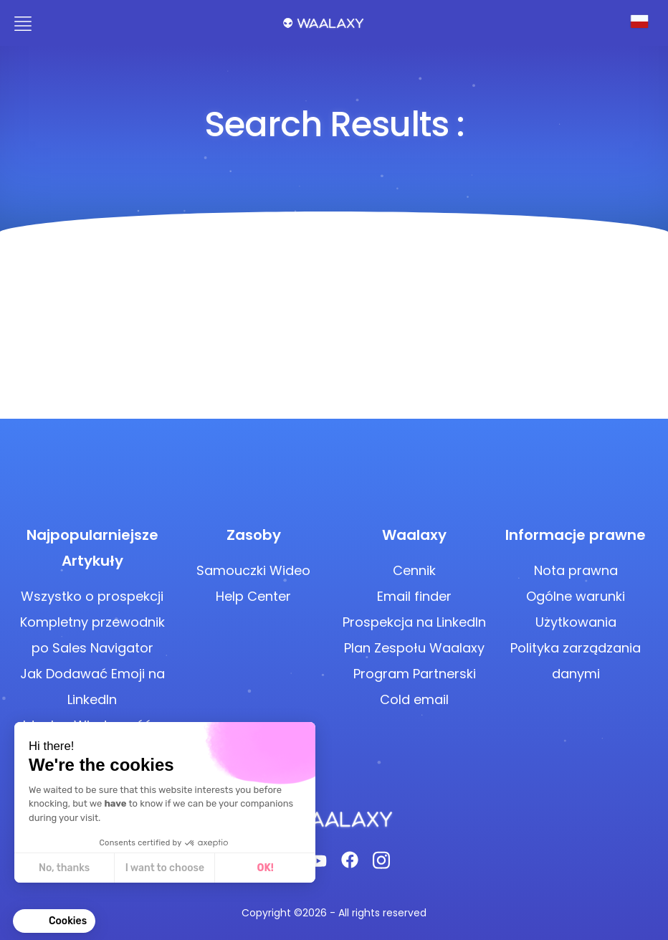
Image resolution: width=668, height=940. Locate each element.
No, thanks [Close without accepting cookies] (64, 868)
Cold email (414, 699)
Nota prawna (576, 570)
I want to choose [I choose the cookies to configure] (164, 868)
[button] (54, 921)
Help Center (253, 596)
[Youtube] (318, 864)
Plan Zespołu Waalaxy (414, 648)
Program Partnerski (414, 674)
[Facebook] (349, 864)
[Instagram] (381, 864)
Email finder (414, 596)
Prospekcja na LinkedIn (414, 622)
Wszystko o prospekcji (92, 596)
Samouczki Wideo (253, 570)
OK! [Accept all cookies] (265, 868)
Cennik (414, 570)
